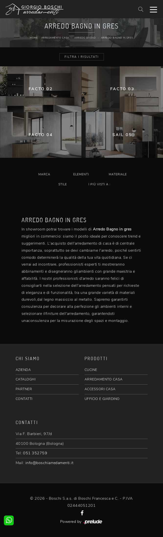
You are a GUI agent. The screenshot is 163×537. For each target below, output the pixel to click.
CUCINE (91, 370)
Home (34, 38)
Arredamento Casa (55, 38)
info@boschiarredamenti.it (49, 463)
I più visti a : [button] (99, 184)
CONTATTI (24, 399)
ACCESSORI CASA (100, 389)
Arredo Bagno (85, 38)
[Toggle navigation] (153, 9)
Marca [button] (44, 174)
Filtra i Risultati (82, 57)
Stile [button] (62, 184)
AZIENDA (23, 370)
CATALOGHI (26, 379)
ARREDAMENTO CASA (104, 379)
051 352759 (35, 453)
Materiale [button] (118, 174)
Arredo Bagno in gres (117, 38)
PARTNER (24, 389)
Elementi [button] (81, 174)
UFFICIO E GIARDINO (102, 399)
